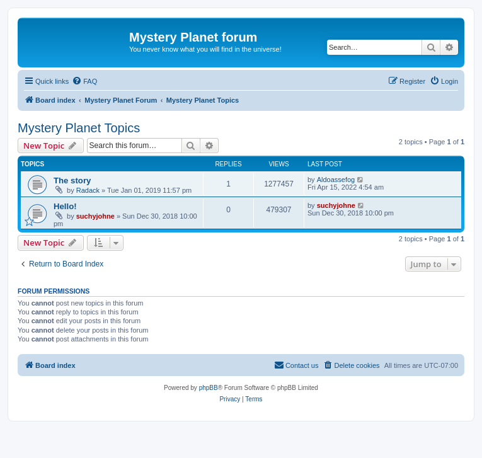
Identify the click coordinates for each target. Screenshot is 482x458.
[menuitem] (84, 81)
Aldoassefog (336, 179)
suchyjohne (95, 216)
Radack (88, 190)
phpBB (208, 387)
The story (72, 180)
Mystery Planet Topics (79, 128)
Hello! (65, 206)
